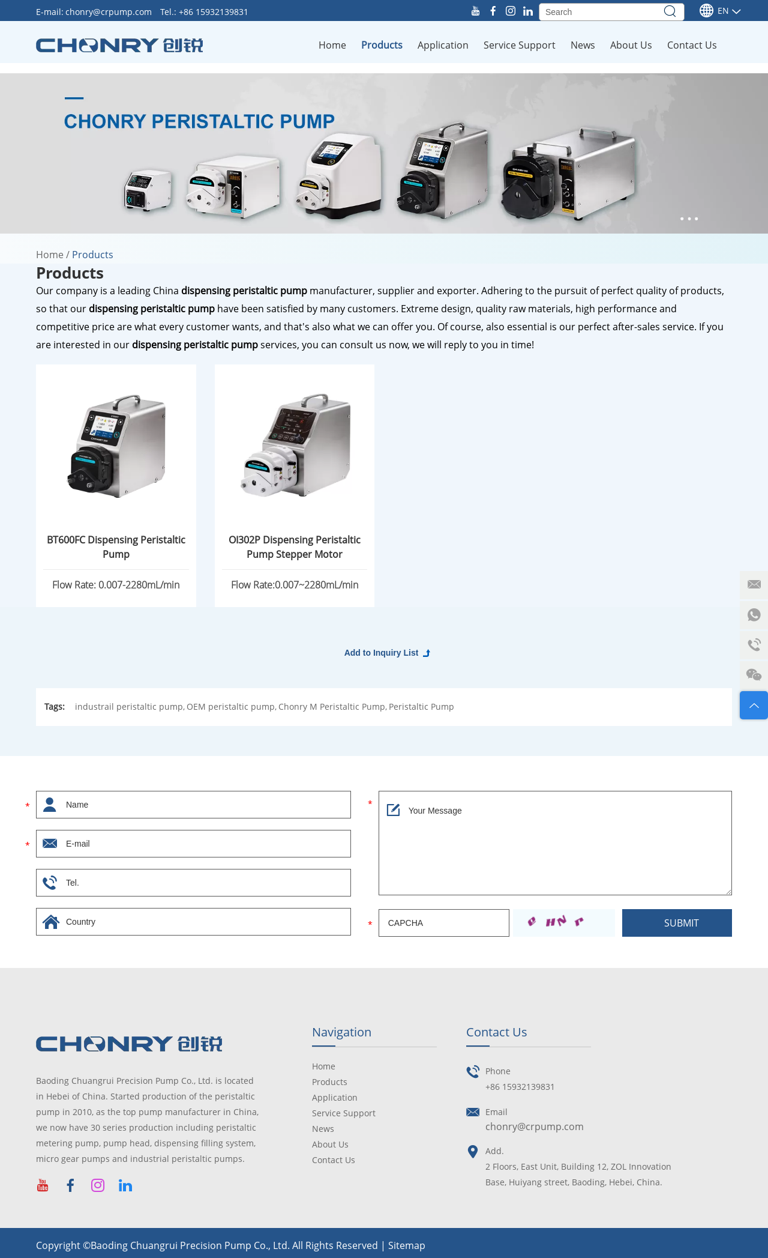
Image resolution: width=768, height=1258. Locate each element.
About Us (631, 45)
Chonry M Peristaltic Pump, (332, 706)
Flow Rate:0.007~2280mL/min (294, 584)
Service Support (520, 45)
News (583, 45)
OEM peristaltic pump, (232, 706)
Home (332, 45)
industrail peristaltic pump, (130, 706)
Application (443, 45)
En (714, 11)
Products (382, 45)
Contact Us (692, 45)
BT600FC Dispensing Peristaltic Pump (116, 547)
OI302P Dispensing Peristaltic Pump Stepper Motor (295, 547)
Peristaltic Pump (421, 706)
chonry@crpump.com (109, 11)
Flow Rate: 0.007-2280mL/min (115, 584)
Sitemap (406, 1245)
